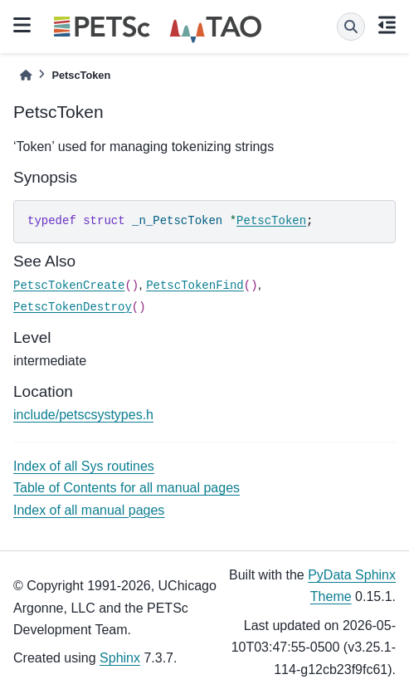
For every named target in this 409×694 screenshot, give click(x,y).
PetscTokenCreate (68, 285)
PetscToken (271, 220)
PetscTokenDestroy (72, 307)
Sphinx (120, 658)
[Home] (26, 75)
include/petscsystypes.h (83, 415)
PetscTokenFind (195, 285)
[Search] (351, 26)
